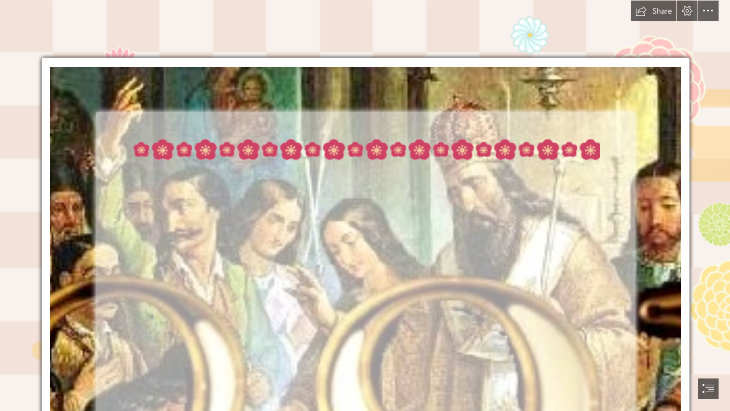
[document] (365, 205)
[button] (653, 11)
